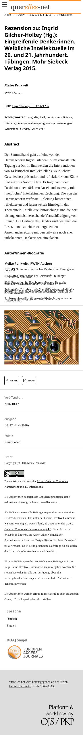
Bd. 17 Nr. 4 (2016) (41, 14)
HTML (13, 380)
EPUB (31, 380)
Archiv (21, 14)
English (11, 625)
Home (8, 14)
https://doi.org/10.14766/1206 (30, 106)
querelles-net (17, 682)
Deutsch (12, 618)
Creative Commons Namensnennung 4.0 (27, 529)
